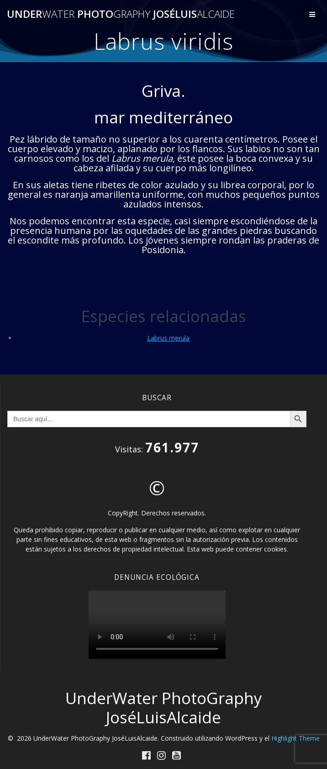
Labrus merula (168, 338)
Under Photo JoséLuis (121, 14)
